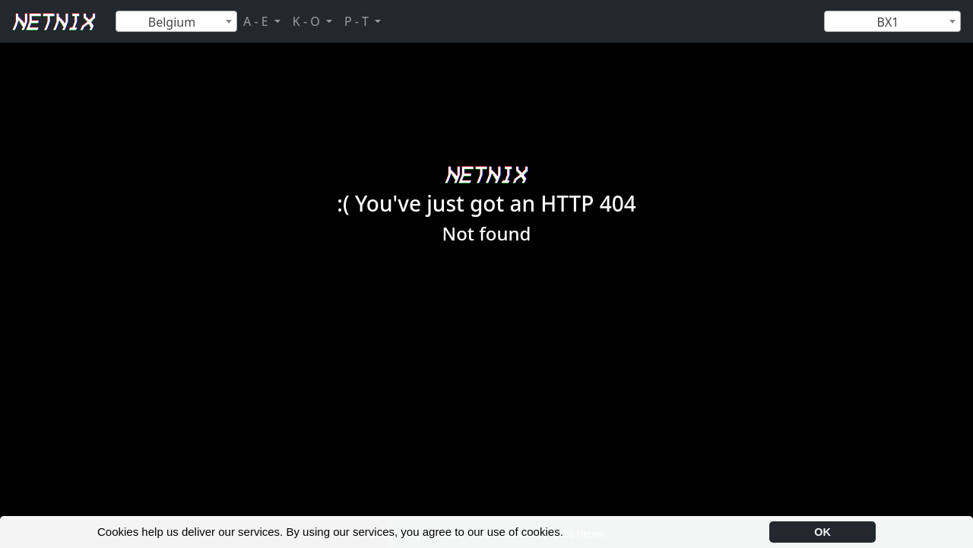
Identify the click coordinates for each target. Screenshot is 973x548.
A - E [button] (257, 21)
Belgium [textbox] (171, 22)
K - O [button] (308, 21)
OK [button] (822, 532)
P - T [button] (358, 21)
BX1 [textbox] (888, 22)
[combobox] (176, 21)
